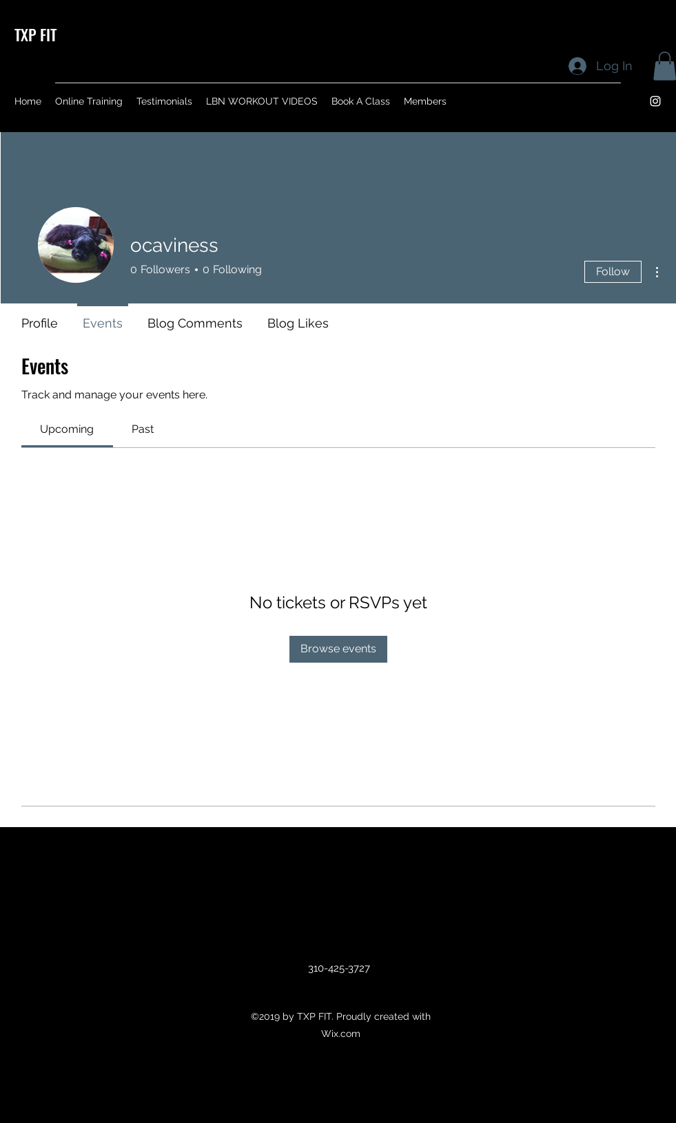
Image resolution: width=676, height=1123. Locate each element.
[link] (67, 429)
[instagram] (655, 101)
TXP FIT (35, 34)
